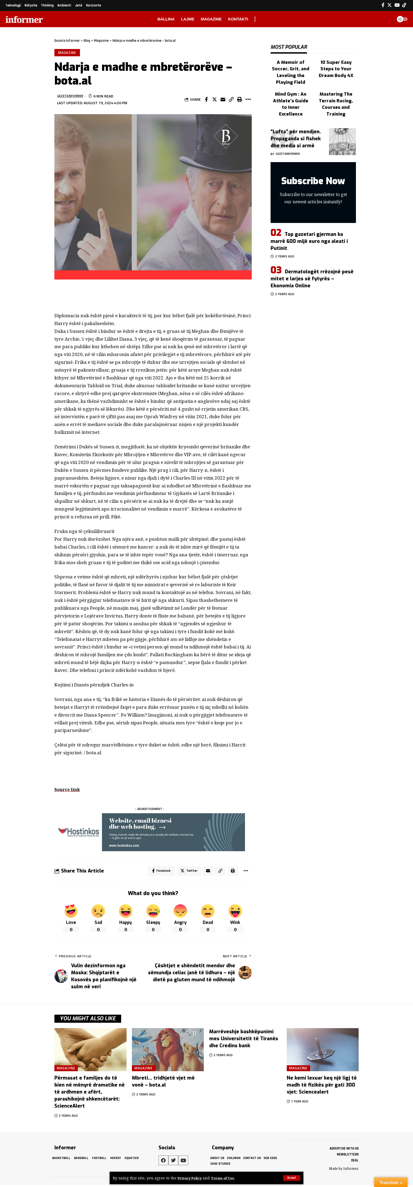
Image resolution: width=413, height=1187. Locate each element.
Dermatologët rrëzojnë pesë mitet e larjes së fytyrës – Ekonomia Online (312, 260)
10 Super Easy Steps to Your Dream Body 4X (336, 63)
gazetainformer (72, 97)
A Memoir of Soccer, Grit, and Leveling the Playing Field (290, 63)
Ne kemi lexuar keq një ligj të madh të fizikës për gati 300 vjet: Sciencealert (322, 1087)
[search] (387, 19)
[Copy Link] (231, 100)
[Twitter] (389, 5)
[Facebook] (383, 5)
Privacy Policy (191, 1178)
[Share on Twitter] (214, 100)
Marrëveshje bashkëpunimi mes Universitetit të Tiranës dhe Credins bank (243, 1041)
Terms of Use (226, 1178)
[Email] (223, 100)
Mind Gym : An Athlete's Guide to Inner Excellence (290, 85)
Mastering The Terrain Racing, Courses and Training (336, 88)
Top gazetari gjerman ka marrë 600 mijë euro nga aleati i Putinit (309, 222)
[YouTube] (397, 5)
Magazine (68, 53)
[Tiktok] (404, 5)
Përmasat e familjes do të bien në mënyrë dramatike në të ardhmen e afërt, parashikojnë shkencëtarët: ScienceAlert (89, 1094)
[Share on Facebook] (206, 100)
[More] (248, 100)
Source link (68, 790)
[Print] (239, 100)
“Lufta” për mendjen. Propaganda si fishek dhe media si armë (296, 120)
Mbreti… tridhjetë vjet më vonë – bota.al (163, 1083)
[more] (255, 19)
